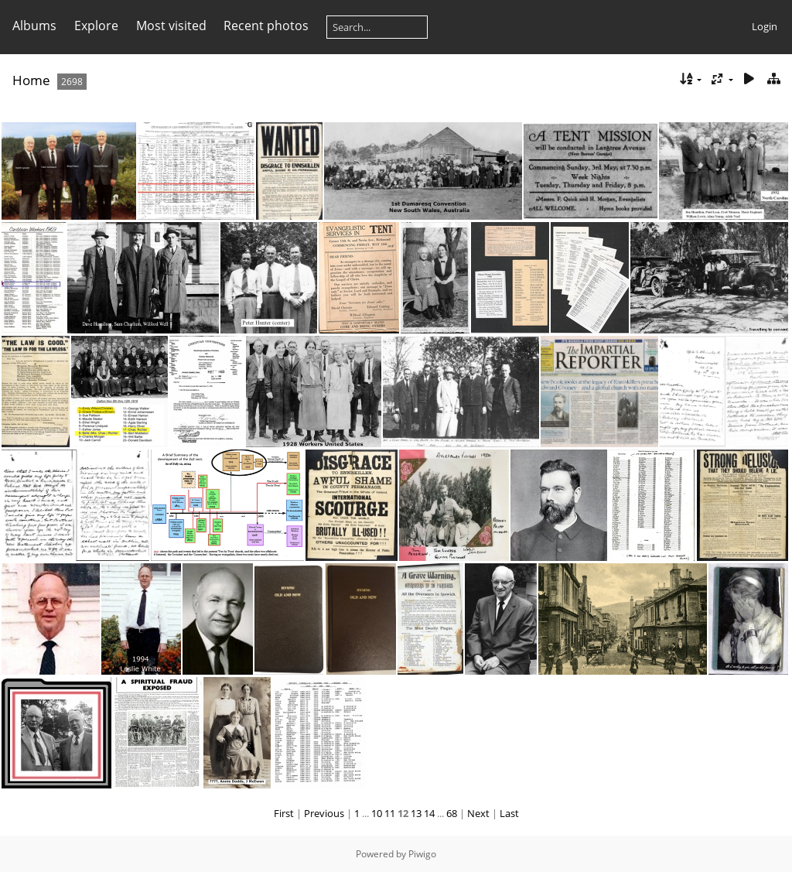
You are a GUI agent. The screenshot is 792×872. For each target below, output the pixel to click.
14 (429, 813)
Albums (34, 25)
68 (451, 813)
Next (478, 813)
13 (416, 813)
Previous (324, 813)
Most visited (171, 25)
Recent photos (266, 25)
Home (31, 80)
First (284, 813)
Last (509, 813)
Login (764, 26)
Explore (96, 25)
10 (376, 813)
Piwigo (422, 853)
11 (389, 813)
